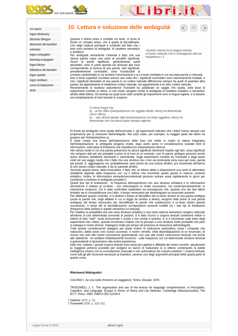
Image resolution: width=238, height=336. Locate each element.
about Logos (115, 325)
